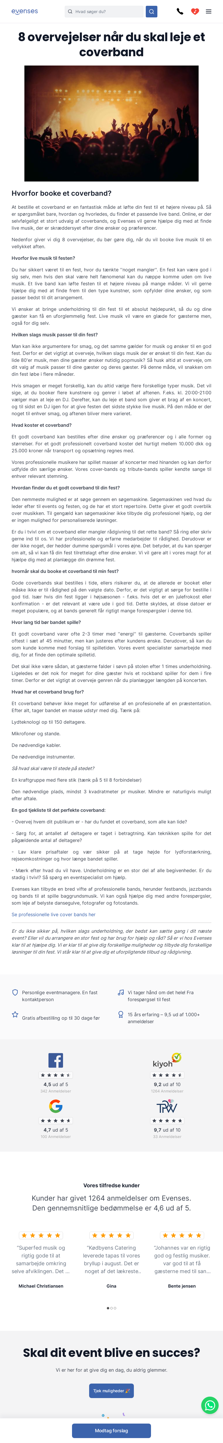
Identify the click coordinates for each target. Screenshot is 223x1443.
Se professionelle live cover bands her (54, 914)
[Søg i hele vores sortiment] (151, 11)
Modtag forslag (111, 1430)
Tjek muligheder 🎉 (111, 1390)
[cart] (195, 11)
